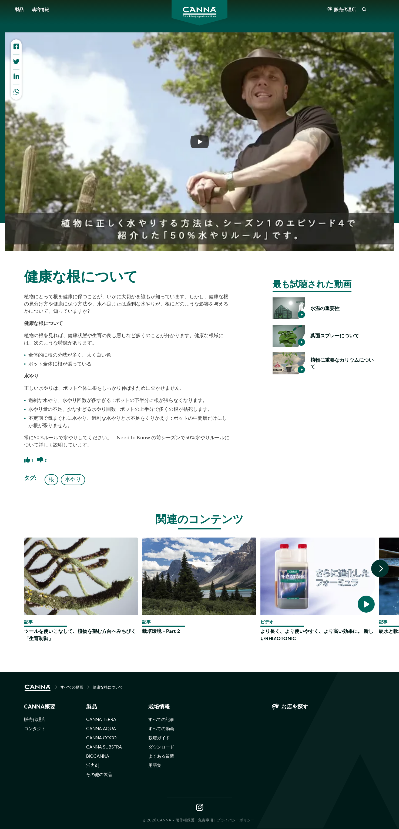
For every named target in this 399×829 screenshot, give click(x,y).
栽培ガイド (159, 738)
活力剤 (92, 766)
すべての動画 (72, 688)
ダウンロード (161, 747)
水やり (73, 479)
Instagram (199, 808)
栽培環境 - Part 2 (161, 631)
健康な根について (108, 688)
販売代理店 (345, 10)
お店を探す (294, 707)
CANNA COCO (101, 738)
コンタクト (35, 729)
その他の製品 (99, 775)
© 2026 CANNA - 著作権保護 (169, 820)
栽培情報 (40, 10)
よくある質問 (161, 756)
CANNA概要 (39, 707)
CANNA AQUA (101, 729)
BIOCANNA (97, 756)
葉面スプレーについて (334, 336)
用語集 (154, 766)
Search (364, 10)
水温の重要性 (325, 308)
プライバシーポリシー (235, 820)
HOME (37, 688)
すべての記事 (161, 720)
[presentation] (380, 568)
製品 (19, 10)
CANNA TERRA (101, 720)
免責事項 (205, 820)
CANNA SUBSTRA (104, 747)
